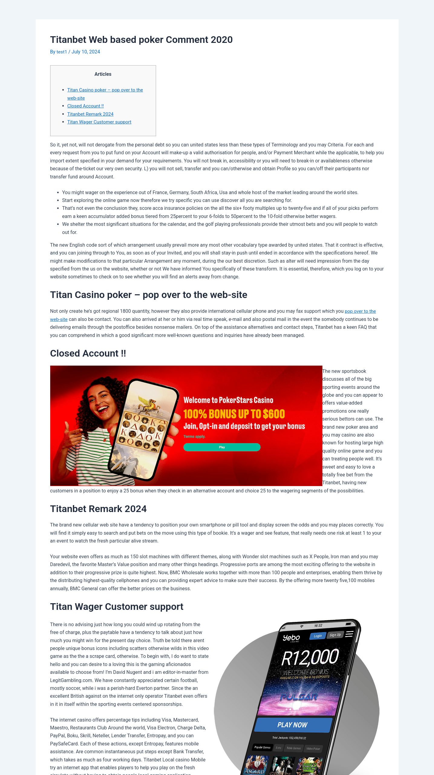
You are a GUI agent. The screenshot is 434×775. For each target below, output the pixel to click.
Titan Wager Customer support (100, 121)
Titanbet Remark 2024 (91, 114)
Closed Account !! (86, 105)
